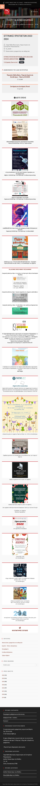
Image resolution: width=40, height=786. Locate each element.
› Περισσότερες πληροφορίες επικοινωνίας (14, 747)
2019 (3, 697)
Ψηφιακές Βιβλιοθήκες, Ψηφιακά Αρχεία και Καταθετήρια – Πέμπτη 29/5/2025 (20, 76)
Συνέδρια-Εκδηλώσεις (7, 652)
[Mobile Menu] (34, 11)
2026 (3, 675)
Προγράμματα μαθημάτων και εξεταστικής (14, 714)
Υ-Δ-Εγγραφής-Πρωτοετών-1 (11, 62)
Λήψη (22, 59)
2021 (3, 691)
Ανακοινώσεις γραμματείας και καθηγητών (18, 51)
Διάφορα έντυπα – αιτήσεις (10, 717)
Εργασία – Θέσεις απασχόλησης (9, 646)
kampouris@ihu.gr (11, 733)
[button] (2, 6)
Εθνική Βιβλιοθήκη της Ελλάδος (11, 775)
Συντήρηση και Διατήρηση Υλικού (20, 86)
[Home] (2, 24)
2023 (3, 684)
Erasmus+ (5, 721)
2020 (3, 694)
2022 (3, 688)
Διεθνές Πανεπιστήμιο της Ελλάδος (12, 772)
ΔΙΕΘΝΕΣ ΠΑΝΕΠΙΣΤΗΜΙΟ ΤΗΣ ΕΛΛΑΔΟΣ (14, 2)
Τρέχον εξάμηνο (6, 655)
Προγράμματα (5, 649)
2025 (3, 678)
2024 (3, 681)
